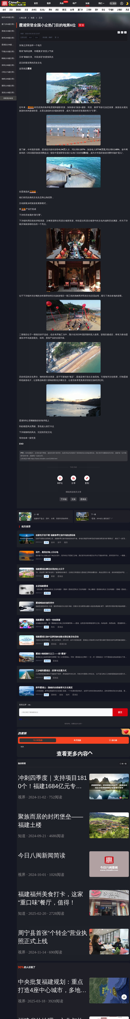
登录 (20, 719)
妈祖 (57, 10)
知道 (87, 3)
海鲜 (46, 627)
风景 (127, 10)
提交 (120, 712)
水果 (46, 576)
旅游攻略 (18, 10)
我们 (100, 3)
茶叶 (96, 10)
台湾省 (72, 10)
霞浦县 (83, 499)
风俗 (62, 2)
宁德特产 (110, 10)
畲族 (61, 695)
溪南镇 (47, 661)
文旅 (10, 10)
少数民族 (119, 10)
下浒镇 (64, 499)
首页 (36, 3)
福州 (68, 695)
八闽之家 (22, 18)
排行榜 (113, 740)
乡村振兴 (33, 10)
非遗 (103, 10)
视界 (49, 3)
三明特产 (88, 10)
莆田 (66, 542)
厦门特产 (80, 10)
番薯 (53, 576)
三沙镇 (47, 678)
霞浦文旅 (63, 644)
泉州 (53, 542)
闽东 (53, 627)
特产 (75, 3)
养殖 (50, 10)
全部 (4, 10)
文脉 (26, 10)
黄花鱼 (64, 10)
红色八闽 (42, 10)
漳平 (59, 542)
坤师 (22, 33)
